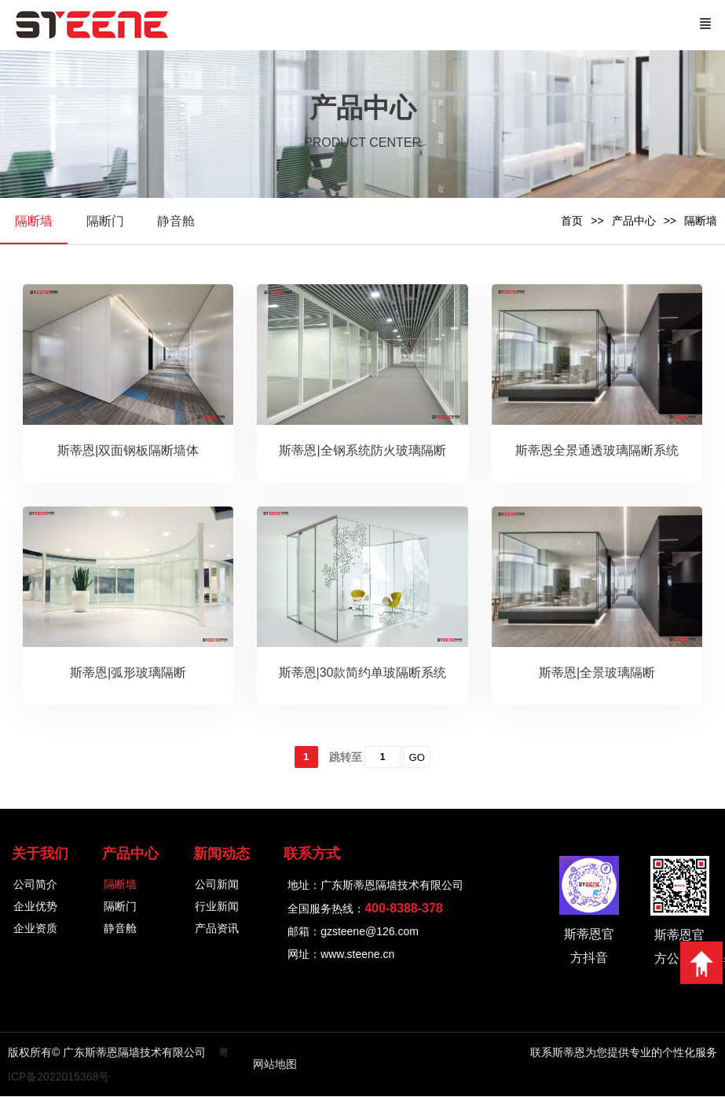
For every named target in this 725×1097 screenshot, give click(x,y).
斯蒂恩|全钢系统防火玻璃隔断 (362, 451)
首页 (572, 220)
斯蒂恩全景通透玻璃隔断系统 (597, 451)
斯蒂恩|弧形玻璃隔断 (128, 673)
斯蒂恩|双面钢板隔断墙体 (128, 451)
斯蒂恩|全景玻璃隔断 (597, 673)
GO (417, 758)
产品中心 (634, 220)
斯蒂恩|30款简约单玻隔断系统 (363, 673)
